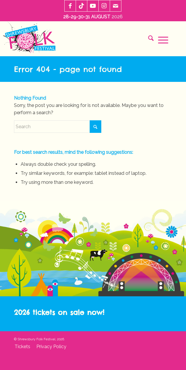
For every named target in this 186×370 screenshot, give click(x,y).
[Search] (57, 126)
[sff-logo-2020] (31, 38)
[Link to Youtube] (92, 6)
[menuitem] (149, 39)
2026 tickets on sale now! (59, 312)
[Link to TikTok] (81, 6)
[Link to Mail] (115, 6)
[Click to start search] (95, 126)
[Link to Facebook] (70, 6)
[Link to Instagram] (104, 6)
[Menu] (161, 39)
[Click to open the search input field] (149, 39)
